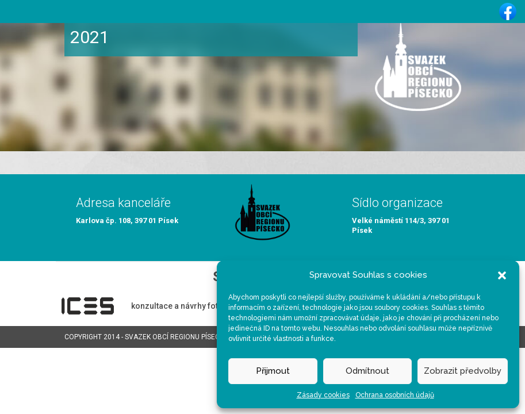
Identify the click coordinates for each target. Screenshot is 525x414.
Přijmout (273, 371)
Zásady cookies (323, 395)
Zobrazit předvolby (462, 371)
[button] (502, 275)
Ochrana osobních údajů (394, 395)
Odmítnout (367, 371)
